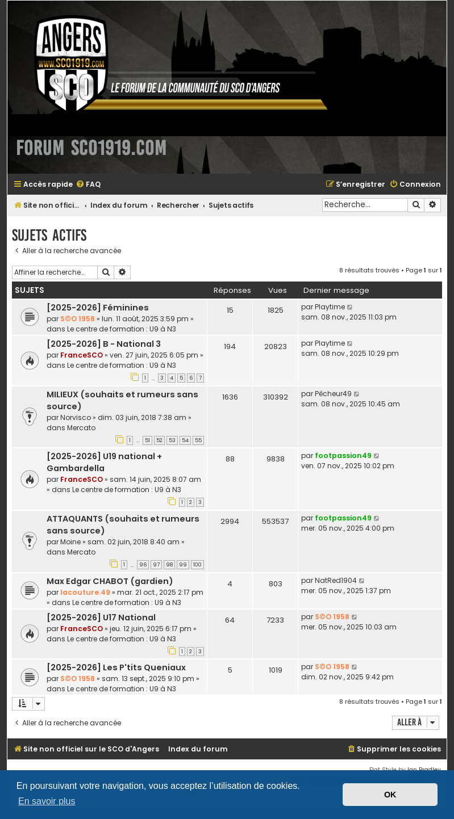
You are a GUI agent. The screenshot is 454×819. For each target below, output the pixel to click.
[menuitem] (88, 184)
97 (156, 564)
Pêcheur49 (333, 393)
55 (198, 440)
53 (172, 440)
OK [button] (390, 794)
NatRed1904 (336, 580)
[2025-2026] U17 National (101, 617)
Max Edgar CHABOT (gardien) (110, 581)
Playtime (330, 307)
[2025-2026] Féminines (98, 307)
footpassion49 (343, 455)
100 (197, 564)
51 (147, 440)
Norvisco (75, 417)
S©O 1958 (77, 319)
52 (159, 440)
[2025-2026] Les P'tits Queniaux (116, 667)
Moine (70, 542)
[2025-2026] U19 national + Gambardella (104, 462)
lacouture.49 (85, 592)
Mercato (81, 427)
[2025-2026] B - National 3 (104, 344)
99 (183, 564)
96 (143, 564)
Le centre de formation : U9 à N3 (121, 329)
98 (169, 564)
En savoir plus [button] (47, 801)
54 (185, 440)
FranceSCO (81, 355)
